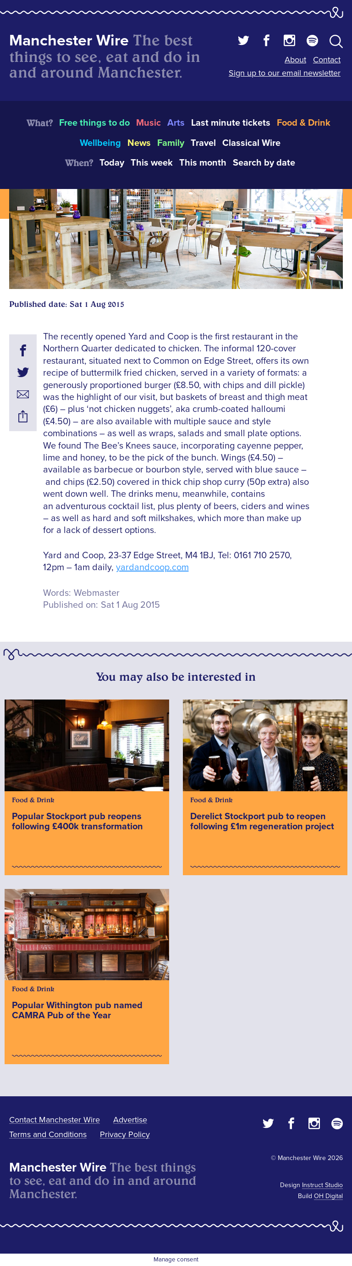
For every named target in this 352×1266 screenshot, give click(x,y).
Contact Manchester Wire (54, 1120)
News (139, 143)
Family (170, 143)
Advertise (130, 1120)
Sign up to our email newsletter (285, 73)
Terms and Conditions (48, 1134)
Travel (203, 143)
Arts (176, 122)
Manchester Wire (69, 40)
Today (111, 162)
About (295, 60)
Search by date (264, 162)
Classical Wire (251, 143)
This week (152, 162)
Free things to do (94, 122)
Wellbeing (100, 143)
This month (202, 162)
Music (148, 122)
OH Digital (328, 1196)
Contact (327, 60)
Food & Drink (303, 122)
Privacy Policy (125, 1134)
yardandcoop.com (152, 567)
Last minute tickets (230, 122)
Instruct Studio (322, 1185)
